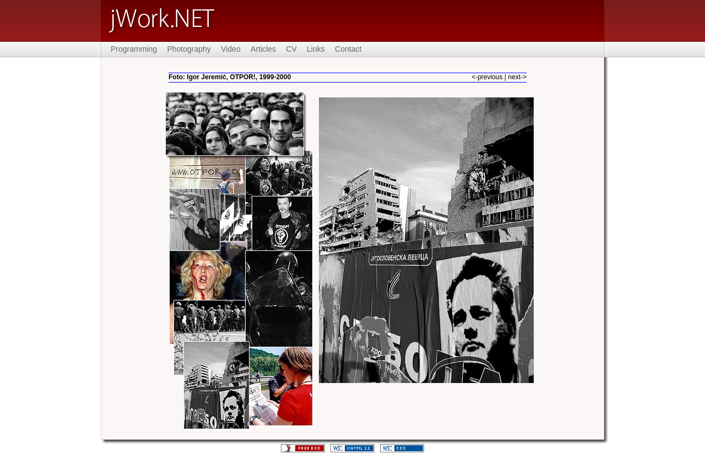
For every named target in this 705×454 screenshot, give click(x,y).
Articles (263, 49)
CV (291, 49)
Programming (134, 49)
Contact (348, 49)
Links (316, 49)
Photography (188, 49)
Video (231, 49)
